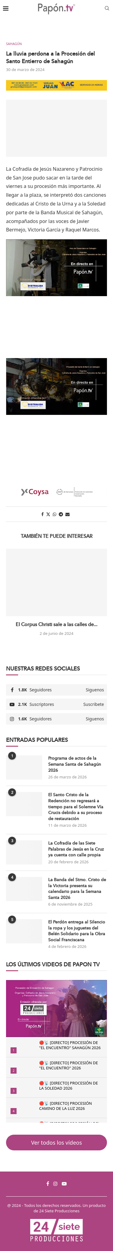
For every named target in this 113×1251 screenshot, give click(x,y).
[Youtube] (64, 1184)
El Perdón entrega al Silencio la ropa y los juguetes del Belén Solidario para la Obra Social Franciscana (76, 931)
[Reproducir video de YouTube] (56, 267)
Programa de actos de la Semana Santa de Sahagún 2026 (74, 764)
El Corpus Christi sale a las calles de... (56, 624)
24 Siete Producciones (59, 1211)
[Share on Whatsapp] (54, 514)
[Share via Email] (67, 514)
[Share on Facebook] (42, 514)
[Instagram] (55, 1184)
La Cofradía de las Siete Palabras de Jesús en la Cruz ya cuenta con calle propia (76, 849)
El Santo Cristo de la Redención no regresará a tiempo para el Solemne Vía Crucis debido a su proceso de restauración (75, 806)
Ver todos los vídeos (56, 1142)
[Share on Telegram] (61, 514)
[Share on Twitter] (48, 514)
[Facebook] (47, 1184)
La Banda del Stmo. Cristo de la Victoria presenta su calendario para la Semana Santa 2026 (77, 888)
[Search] (107, 9)
